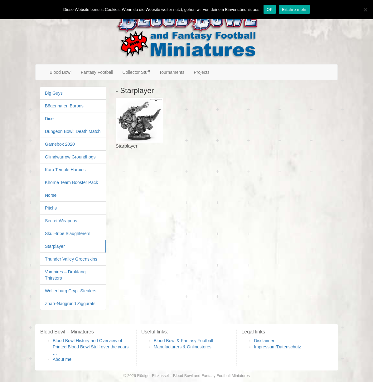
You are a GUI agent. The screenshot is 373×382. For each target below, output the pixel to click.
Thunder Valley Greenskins (71, 259)
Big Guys (54, 93)
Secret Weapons (61, 220)
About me (62, 359)
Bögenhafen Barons (64, 105)
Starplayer (55, 246)
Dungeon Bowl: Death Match (72, 131)
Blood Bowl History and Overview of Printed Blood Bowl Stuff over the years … (90, 347)
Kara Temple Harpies (65, 169)
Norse (50, 195)
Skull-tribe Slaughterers (67, 233)
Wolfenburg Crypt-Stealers (70, 290)
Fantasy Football (97, 72)
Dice (49, 118)
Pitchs (51, 207)
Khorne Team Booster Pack (71, 182)
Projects (202, 72)
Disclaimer (264, 340)
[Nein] (365, 10)
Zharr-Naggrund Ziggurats (70, 303)
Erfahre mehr (294, 9)
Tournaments (171, 72)
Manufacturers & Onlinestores (182, 346)
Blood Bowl (60, 72)
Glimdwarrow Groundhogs (70, 156)
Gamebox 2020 (60, 144)
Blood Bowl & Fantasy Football (183, 340)
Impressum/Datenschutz (277, 346)
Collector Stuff (136, 72)
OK (270, 9)
